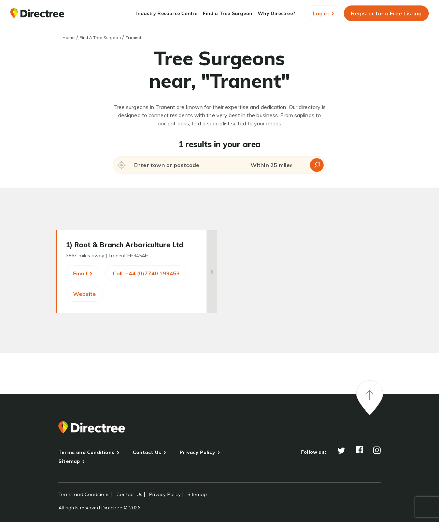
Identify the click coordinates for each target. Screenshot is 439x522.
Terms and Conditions (86, 452)
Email (82, 273)
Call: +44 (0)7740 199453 (146, 273)
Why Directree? (276, 13)
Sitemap (69, 461)
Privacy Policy (197, 452)
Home (68, 37)
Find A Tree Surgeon (100, 37)
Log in (323, 13)
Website (84, 293)
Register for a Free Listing (386, 13)
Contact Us (147, 452)
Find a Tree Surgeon (227, 13)
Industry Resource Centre (167, 13)
